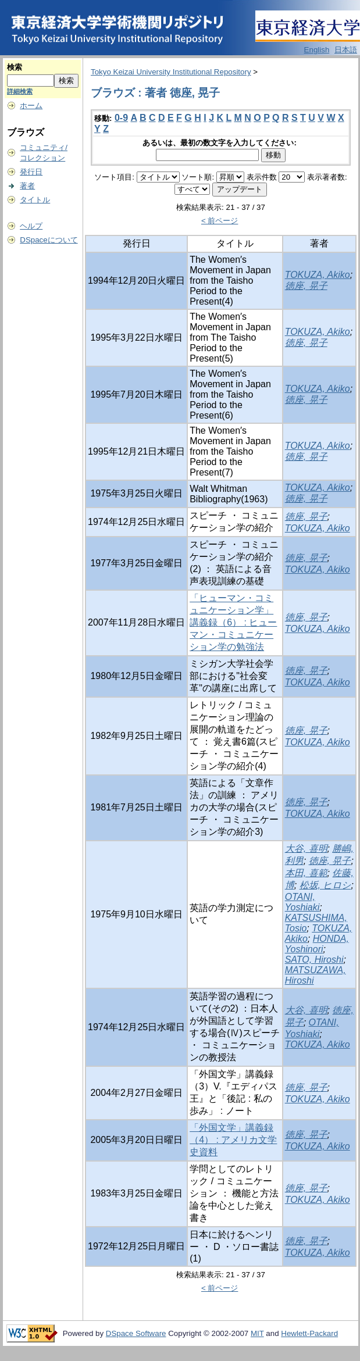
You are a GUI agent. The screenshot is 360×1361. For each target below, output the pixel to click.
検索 (14, 67)
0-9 (121, 118)
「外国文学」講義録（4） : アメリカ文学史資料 (233, 1140)
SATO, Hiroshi (314, 960)
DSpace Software (136, 1333)
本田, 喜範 (306, 873)
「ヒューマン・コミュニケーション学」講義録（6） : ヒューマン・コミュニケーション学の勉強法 (233, 622)
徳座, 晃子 (306, 286)
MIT (257, 1333)
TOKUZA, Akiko (317, 275)
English (317, 49)
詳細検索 (20, 91)
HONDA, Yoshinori (317, 944)
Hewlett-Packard (309, 1333)
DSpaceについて (48, 239)
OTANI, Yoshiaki (302, 902)
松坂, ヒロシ (325, 885)
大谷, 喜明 (306, 848)
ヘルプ (31, 226)
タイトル (35, 199)
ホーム (31, 105)
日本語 (345, 49)
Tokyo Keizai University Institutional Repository (171, 71)
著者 (27, 185)
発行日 (31, 171)
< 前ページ (219, 220)
